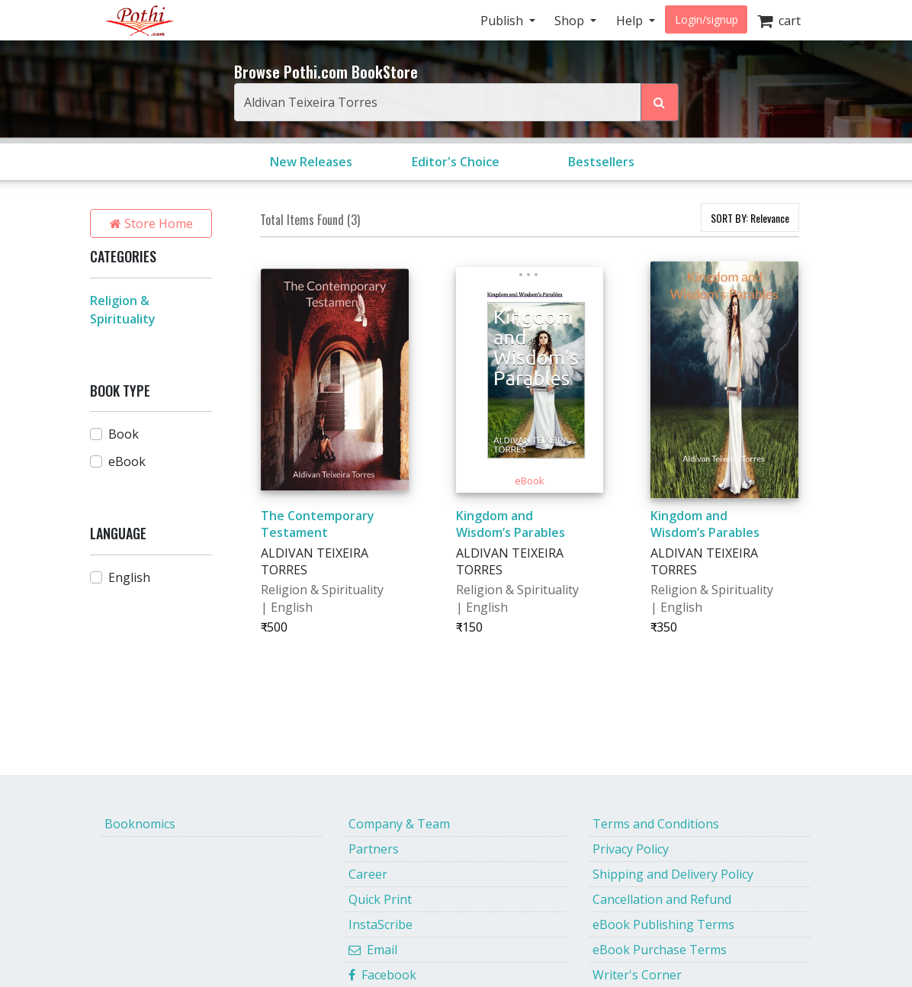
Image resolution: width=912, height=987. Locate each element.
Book (123, 434)
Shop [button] (570, 20)
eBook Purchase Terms (659, 949)
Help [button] (631, 20)
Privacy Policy (630, 849)
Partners (373, 849)
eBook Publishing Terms (663, 924)
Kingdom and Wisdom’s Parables (510, 524)
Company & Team (399, 823)
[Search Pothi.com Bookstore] (660, 102)
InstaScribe (380, 924)
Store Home (151, 223)
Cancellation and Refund (661, 899)
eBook (127, 461)
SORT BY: (750, 218)
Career (367, 874)
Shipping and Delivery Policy (672, 874)
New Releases (311, 161)
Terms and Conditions (655, 823)
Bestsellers (601, 161)
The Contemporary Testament (317, 524)
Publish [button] (503, 20)
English (129, 577)
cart (779, 20)
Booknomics (139, 823)
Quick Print (380, 899)
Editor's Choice (455, 161)
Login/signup (706, 19)
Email (372, 949)
